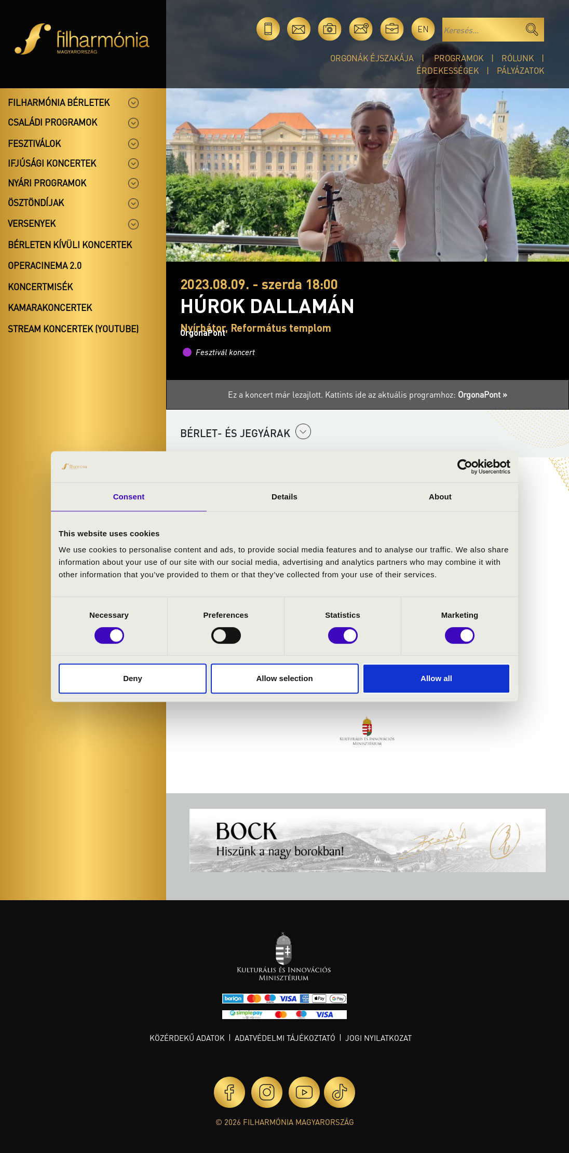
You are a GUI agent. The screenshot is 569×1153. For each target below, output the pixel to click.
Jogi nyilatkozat (378, 1038)
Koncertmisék (40, 286)
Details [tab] (284, 496)
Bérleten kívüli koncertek (70, 244)
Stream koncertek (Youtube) (73, 328)
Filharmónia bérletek (59, 102)
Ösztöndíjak (36, 202)
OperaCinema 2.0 (45, 265)
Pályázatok (520, 70)
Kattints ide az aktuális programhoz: (416, 394)
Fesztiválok (34, 143)
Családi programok (52, 122)
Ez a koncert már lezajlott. (276, 394)
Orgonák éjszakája (372, 57)
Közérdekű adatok (187, 1038)
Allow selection (284, 678)
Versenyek (32, 223)
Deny (132, 678)
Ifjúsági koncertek (52, 163)
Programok (458, 57)
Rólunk (518, 57)
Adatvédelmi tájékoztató (285, 1038)
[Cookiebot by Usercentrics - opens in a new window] (464, 466)
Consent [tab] (129, 496)
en (423, 28)
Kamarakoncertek (50, 307)
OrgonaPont (202, 332)
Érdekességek (447, 70)
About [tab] (440, 496)
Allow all (436, 678)
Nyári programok (47, 182)
